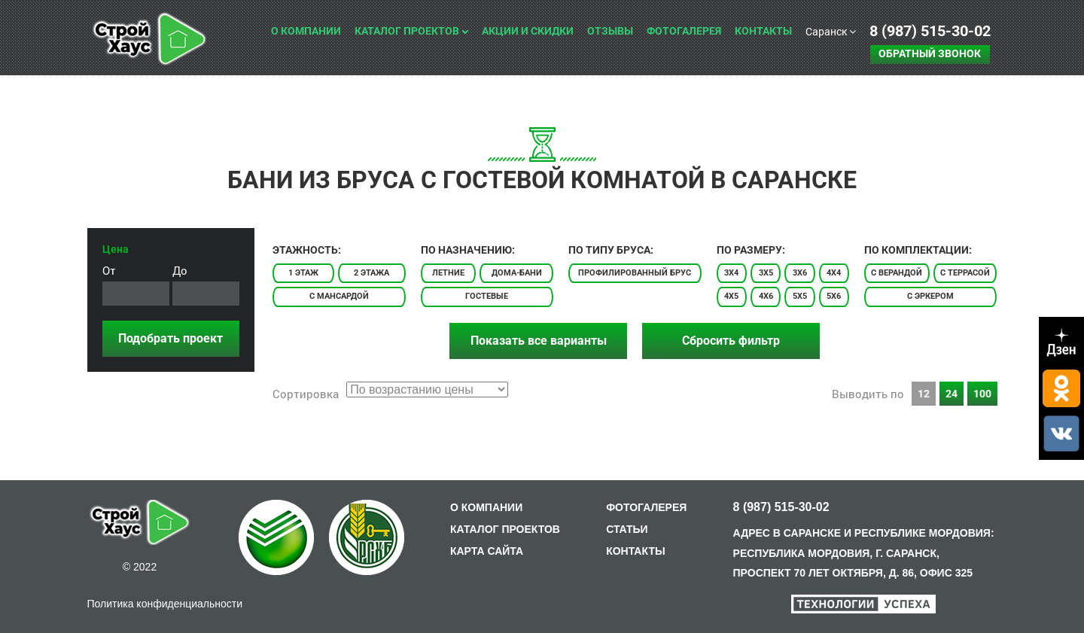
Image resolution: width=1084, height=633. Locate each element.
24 (951, 394)
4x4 (834, 273)
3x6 (800, 273)
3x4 (731, 273)
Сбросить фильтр (731, 340)
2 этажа (371, 273)
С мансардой (339, 296)
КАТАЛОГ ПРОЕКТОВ (505, 529)
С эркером (930, 296)
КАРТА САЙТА (486, 551)
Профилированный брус (634, 273)
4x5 (731, 296)
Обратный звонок (929, 53)
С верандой (896, 273)
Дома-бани (517, 273)
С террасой (965, 273)
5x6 (834, 296)
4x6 (766, 296)
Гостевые (486, 296)
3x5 (766, 273)
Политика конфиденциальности (165, 604)
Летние (448, 273)
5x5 (800, 296)
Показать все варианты (538, 340)
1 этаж (303, 273)
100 (982, 394)
